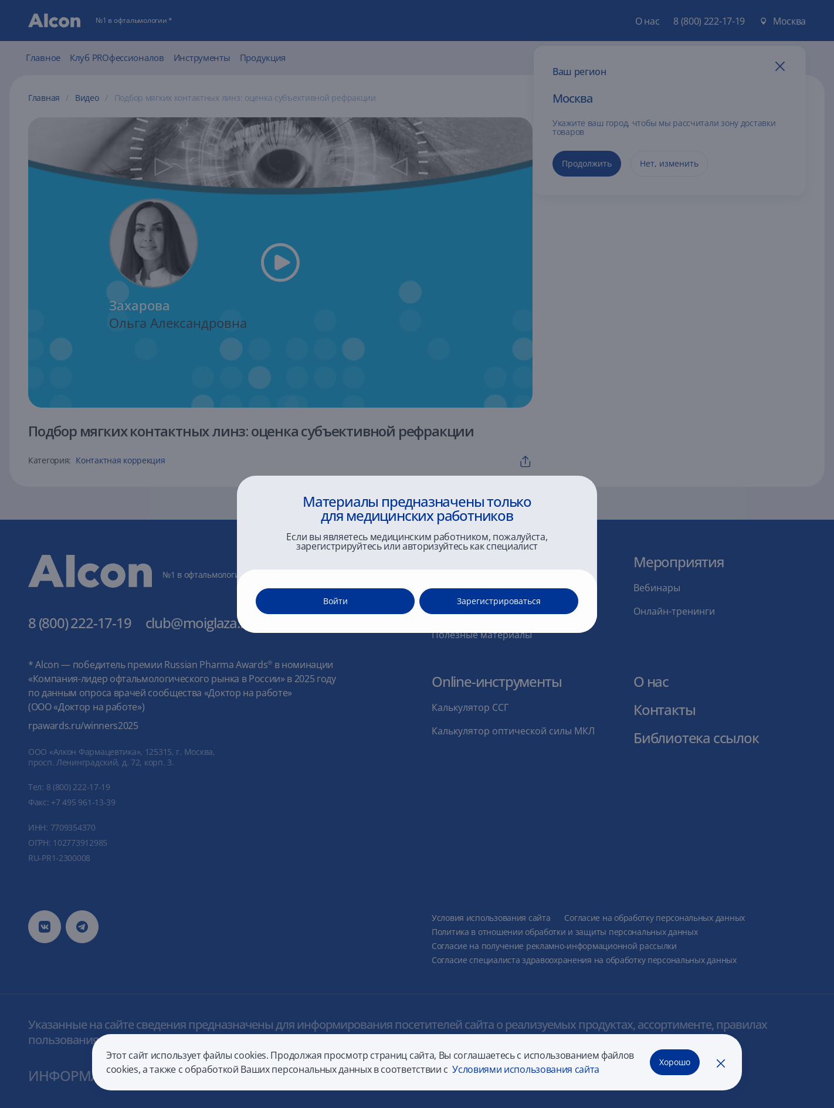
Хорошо (674, 1062)
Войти (335, 600)
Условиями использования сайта (524, 1069)
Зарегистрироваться (499, 600)
